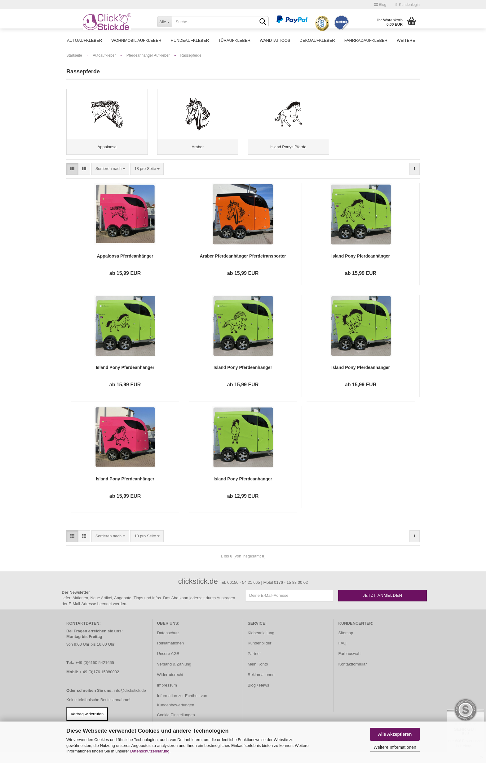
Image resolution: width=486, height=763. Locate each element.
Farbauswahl (349, 665)
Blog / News (258, 696)
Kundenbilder (260, 654)
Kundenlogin (407, 4)
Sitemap (345, 644)
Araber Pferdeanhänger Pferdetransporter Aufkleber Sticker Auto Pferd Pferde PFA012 (243, 267)
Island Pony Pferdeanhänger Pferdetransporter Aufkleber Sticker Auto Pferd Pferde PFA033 (243, 490)
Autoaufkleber (84, 40)
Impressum (167, 696)
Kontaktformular (352, 675)
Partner (254, 665)
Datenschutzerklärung (149, 751)
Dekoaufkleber (317, 40)
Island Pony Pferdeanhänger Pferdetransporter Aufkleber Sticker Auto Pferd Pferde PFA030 (243, 379)
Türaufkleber (234, 40)
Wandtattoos (275, 40)
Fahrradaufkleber (365, 40)
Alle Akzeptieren (395, 734)
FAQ (342, 654)
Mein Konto (258, 675)
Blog (380, 4)
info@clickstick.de (130, 702)
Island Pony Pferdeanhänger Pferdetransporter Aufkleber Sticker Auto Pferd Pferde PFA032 (125, 490)
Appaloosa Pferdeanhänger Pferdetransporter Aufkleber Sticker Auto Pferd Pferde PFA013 (125, 267)
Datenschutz (168, 644)
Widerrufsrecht (170, 686)
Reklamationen (170, 654)
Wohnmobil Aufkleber (136, 40)
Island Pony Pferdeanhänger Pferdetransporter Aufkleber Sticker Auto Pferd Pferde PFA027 (360, 267)
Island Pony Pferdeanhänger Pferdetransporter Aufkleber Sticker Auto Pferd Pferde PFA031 (360, 379)
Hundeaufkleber (190, 40)
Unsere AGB (168, 665)
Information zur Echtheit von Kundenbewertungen (182, 712)
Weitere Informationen (394, 747)
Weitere (406, 40)
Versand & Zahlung (174, 675)
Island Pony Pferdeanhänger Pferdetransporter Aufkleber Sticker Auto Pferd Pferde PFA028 (125, 379)
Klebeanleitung (261, 644)
